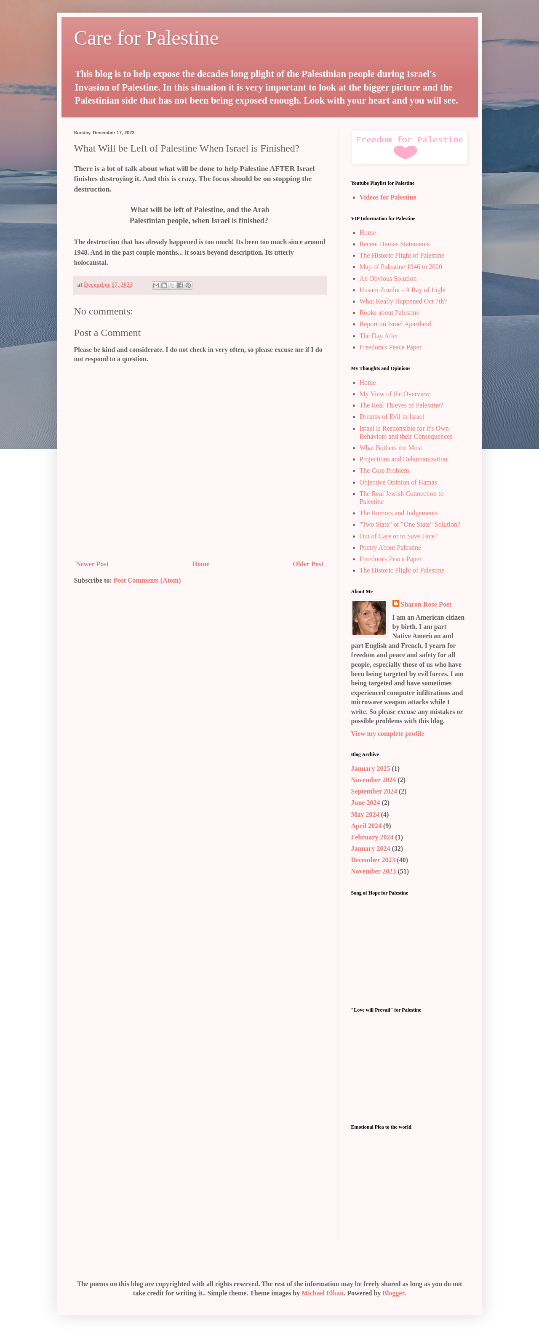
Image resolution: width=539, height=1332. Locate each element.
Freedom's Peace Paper (391, 347)
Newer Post (92, 563)
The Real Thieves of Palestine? (401, 405)
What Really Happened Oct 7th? (403, 301)
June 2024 (365, 802)
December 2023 (373, 859)
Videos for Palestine (388, 197)
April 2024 (366, 825)
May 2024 (365, 814)
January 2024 (370, 848)
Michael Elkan (323, 1293)
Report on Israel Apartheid (395, 324)
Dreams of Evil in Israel (392, 416)
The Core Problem (384, 470)
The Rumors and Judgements (399, 513)
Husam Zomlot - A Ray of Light (403, 289)
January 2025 (370, 768)
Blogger (393, 1293)
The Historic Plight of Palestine (402, 255)
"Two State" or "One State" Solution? (410, 524)
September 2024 (374, 791)
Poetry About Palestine (391, 547)
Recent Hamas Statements (395, 244)
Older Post (308, 563)
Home (200, 563)
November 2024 (373, 779)
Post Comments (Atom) (147, 580)
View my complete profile (387, 733)
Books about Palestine (389, 312)
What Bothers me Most (391, 447)
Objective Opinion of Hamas (398, 482)
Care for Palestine (146, 38)
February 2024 (372, 837)
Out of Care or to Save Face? (399, 536)
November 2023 (373, 871)
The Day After (379, 335)
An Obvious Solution (388, 278)
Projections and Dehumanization (404, 459)
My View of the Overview (395, 393)
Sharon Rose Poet (426, 604)
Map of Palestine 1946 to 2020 (401, 266)
